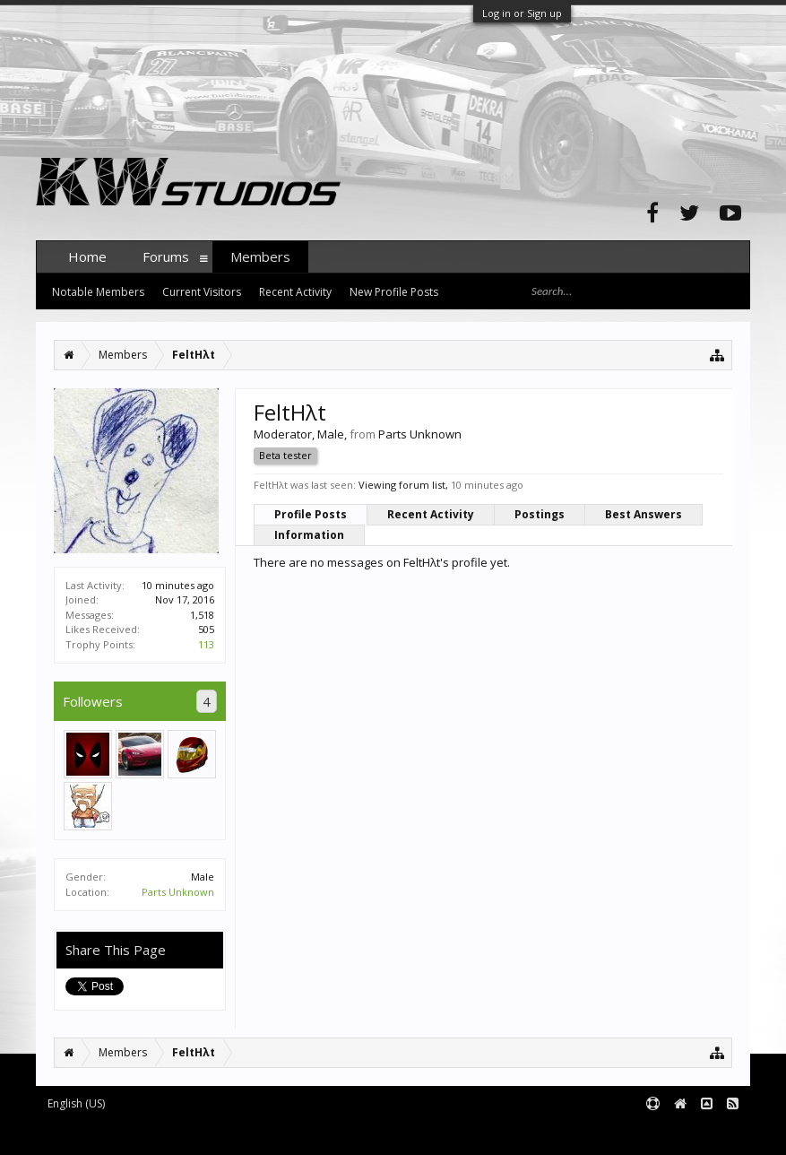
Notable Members (98, 292)
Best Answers (643, 514)
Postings (539, 514)
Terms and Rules (705, 1133)
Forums (166, 256)
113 (206, 644)
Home (87, 256)
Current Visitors (201, 292)
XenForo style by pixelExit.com (388, 1133)
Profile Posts (310, 514)
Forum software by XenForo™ (171, 1133)
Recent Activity (430, 514)
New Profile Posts (394, 292)
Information (309, 535)
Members (260, 256)
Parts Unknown (178, 892)
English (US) (76, 1103)
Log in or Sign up (522, 13)
